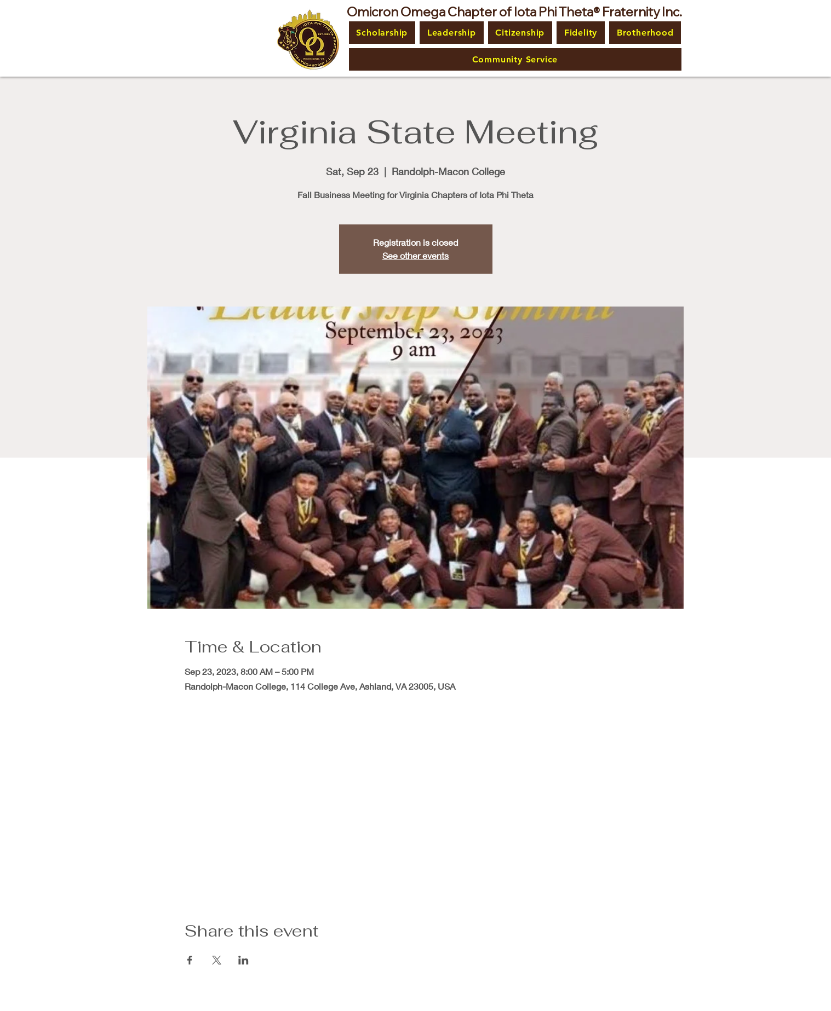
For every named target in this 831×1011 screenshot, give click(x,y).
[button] (382, 32)
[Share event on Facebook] (190, 960)
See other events (415, 255)
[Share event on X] (216, 960)
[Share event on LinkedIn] (243, 960)
